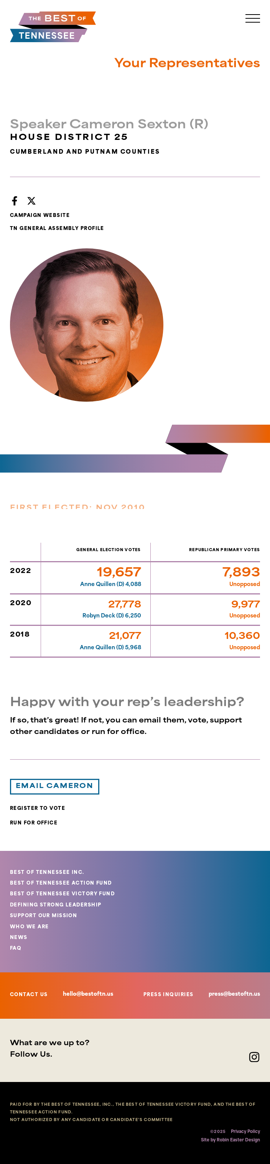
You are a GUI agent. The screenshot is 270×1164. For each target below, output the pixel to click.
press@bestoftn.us (234, 994)
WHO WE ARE (29, 927)
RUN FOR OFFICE (34, 823)
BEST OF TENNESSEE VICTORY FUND (62, 894)
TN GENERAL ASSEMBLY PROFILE (57, 229)
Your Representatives (187, 67)
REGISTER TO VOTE (37, 808)
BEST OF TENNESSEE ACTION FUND (61, 883)
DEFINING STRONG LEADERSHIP (55, 905)
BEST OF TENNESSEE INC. (47, 872)
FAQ (15, 948)
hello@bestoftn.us (88, 994)
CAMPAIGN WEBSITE (40, 215)
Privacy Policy (245, 1132)
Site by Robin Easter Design (230, 1140)
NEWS (19, 938)
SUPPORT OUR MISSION (43, 916)
